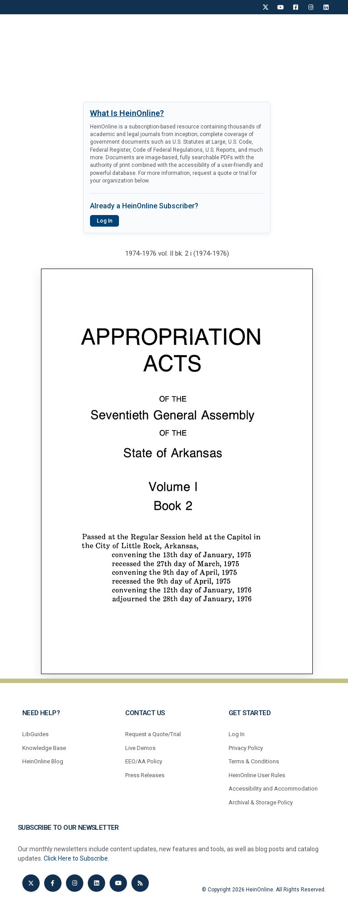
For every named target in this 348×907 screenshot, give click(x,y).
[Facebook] (295, 7)
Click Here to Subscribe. (76, 858)
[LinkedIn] (326, 7)
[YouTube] (280, 7)
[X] (265, 7)
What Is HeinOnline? (127, 113)
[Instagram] (311, 7)
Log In (104, 221)
